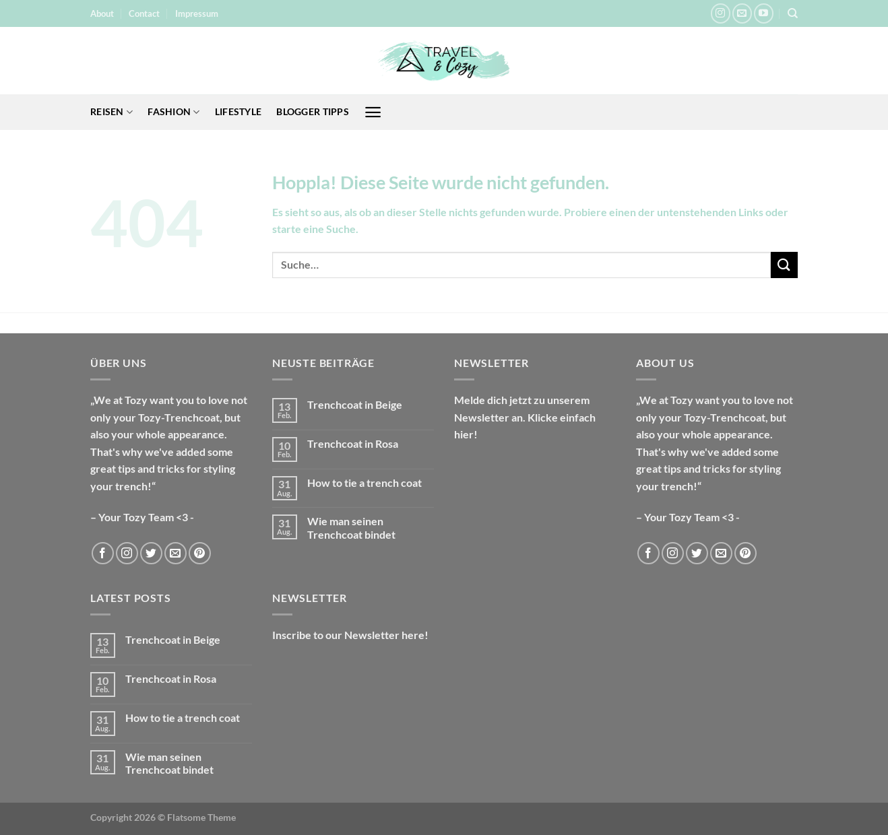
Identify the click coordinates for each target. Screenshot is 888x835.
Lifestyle (238, 111)
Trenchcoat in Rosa (352, 443)
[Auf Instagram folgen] (720, 13)
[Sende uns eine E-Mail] (742, 13)
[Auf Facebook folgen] (103, 553)
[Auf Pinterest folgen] (200, 553)
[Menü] (373, 112)
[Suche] (793, 13)
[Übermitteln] (784, 265)
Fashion (174, 112)
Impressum (196, 13)
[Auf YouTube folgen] (763, 13)
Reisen (111, 112)
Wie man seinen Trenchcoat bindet (351, 527)
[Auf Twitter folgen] (151, 553)
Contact (144, 13)
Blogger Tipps (312, 111)
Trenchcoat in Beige (354, 404)
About (102, 13)
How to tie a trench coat (364, 482)
